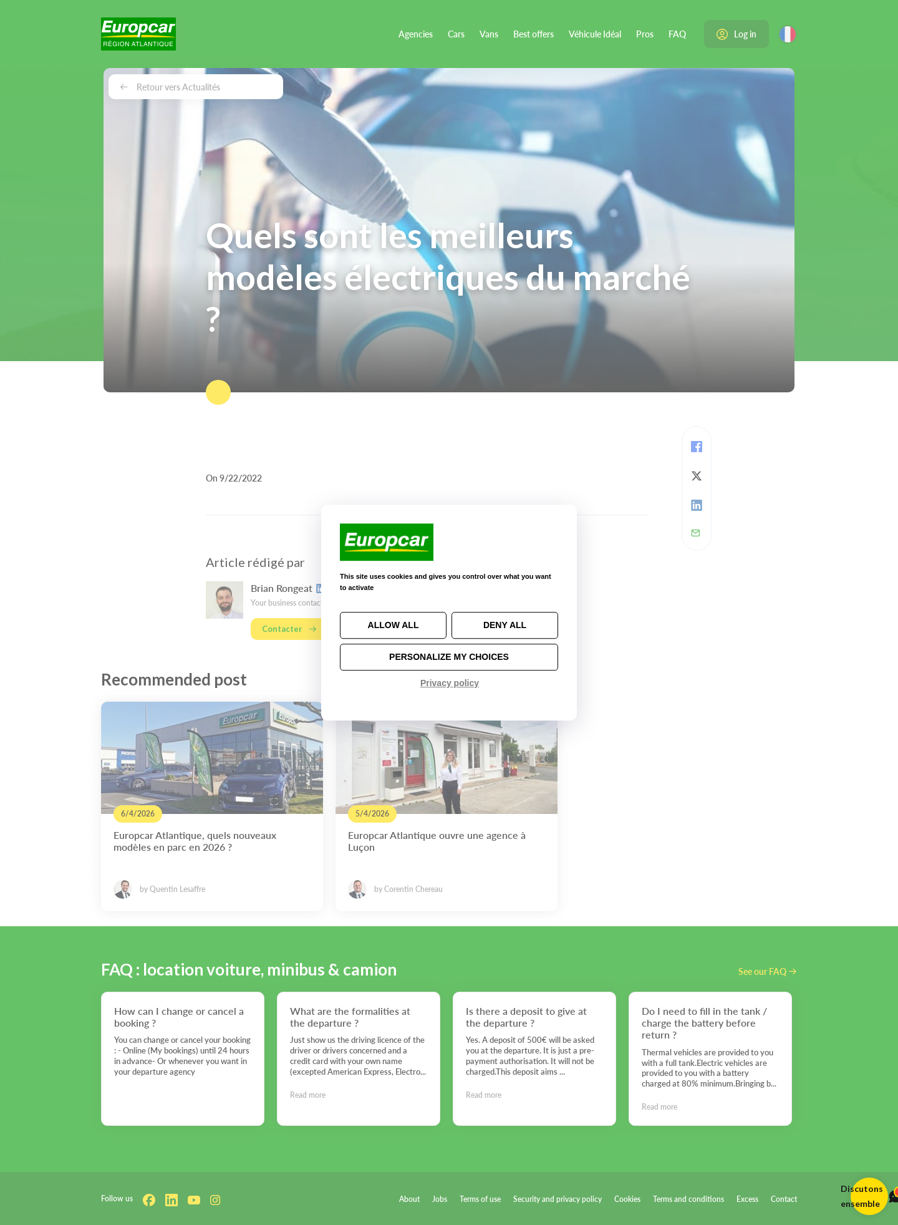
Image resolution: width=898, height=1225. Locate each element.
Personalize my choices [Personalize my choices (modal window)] (449, 657)
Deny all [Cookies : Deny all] (504, 625)
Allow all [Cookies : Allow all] (393, 625)
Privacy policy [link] (449, 683)
